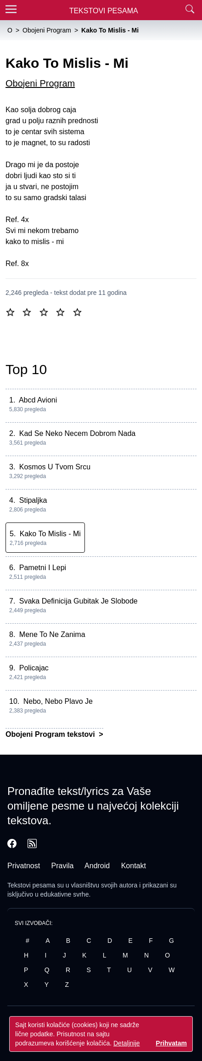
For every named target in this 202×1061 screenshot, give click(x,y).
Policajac (34, 668)
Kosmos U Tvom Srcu (54, 467)
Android (97, 866)
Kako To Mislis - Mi (50, 534)
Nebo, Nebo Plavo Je (58, 701)
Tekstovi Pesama (103, 11)
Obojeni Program (40, 83)
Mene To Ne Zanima (52, 634)
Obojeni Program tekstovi (51, 734)
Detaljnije (126, 1043)
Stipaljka (33, 500)
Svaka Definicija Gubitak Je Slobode (78, 601)
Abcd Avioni (38, 400)
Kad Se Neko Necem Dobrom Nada (77, 433)
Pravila (62, 866)
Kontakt (133, 866)
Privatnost (23, 866)
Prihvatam (171, 1043)
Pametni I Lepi (42, 567)
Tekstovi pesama (31, 885)
